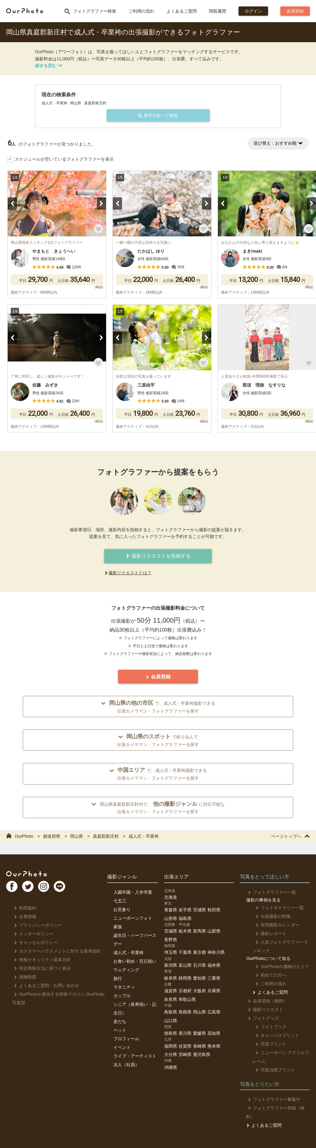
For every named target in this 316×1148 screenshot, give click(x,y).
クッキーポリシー (32, 933)
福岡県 (170, 1046)
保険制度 (23, 976)
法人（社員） (126, 1064)
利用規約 (23, 907)
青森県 (170, 909)
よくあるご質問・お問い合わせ (45, 985)
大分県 (170, 1054)
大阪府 (199, 990)
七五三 (119, 900)
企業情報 (23, 916)
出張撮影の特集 (270, 916)
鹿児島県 (201, 1054)
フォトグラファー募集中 (272, 1099)
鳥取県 (170, 1012)
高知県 (213, 1033)
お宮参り (122, 909)
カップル (122, 995)
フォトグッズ (261, 1018)
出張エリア (176, 876)
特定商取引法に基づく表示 (40, 968)
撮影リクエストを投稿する (158, 556)
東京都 (199, 952)
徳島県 (170, 1033)
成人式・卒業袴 (128, 952)
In (50, 888)
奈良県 (170, 999)
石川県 (199, 965)
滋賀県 (170, 990)
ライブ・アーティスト (134, 1056)
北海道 (170, 897)
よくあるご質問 (182, 11)
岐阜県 (170, 978)
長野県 (170, 939)
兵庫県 (213, 990)
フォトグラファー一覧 (270, 892)
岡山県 (199, 1012)
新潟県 (170, 965)
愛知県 (199, 978)
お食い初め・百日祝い (134, 961)
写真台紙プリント (272, 1069)
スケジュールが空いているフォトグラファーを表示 (64, 159)
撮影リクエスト (264, 1009)
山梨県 (213, 931)
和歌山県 (187, 999)
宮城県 (199, 909)
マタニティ (124, 987)
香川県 (185, 1033)
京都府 (185, 990)
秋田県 (213, 909)
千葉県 (185, 952)
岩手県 (185, 909)
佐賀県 (185, 1046)
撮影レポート (267, 933)
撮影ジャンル (122, 876)
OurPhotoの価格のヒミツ (279, 966)
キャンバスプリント (274, 1035)
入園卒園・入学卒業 (132, 892)
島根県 (185, 1012)
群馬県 (199, 931)
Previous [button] (12, 203)
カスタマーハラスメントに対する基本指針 (55, 951)
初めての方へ (267, 975)
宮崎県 (185, 1054)
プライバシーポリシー (36, 925)
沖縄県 (170, 1067)
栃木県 (185, 931)
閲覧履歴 (217, 11)
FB (12, 888)
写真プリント (267, 1044)
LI (69, 888)
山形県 (170, 918)
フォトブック (267, 1026)
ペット (119, 1030)
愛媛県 (199, 1033)
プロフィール (126, 1038)
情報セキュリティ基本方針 (40, 959)
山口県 (170, 1020)
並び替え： (278, 143)
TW (31, 888)
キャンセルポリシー (34, 942)
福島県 (185, 918)
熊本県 (213, 1046)
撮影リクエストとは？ (130, 572)
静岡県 (185, 978)
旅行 (117, 978)
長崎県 (199, 1046)
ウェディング (126, 969)
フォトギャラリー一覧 (276, 907)
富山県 (185, 965)
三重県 (213, 978)
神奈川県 (216, 952)
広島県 (213, 1012)
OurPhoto (31, 874)
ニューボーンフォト (132, 918)
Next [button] (101, 203)
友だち (119, 1021)
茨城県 (170, 931)
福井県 (213, 965)
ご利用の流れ (141, 11)
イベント (122, 1047)
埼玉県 (170, 952)
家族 (117, 926)
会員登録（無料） (266, 1000)
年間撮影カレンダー (274, 924)
